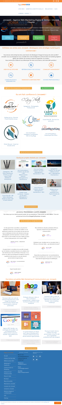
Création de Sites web (11, 69)
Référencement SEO (9, 360)
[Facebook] (33, 356)
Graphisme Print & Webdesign (11, 309)
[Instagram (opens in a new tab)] (55, 1)
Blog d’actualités (8, 381)
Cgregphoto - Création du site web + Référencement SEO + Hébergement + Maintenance (54, 172)
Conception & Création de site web (31, 340)
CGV (5, 395)
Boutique (6, 378)
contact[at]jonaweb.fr (23, 368)
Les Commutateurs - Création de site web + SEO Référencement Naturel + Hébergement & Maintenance (23, 175)
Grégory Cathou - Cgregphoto (18, 241)
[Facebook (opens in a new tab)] (53, 1)
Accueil (6, 355)
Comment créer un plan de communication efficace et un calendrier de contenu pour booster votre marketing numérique (51, 299)
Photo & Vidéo (7, 376)
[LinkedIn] (40, 356)
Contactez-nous (15, 1)
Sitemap (6, 398)
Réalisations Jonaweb (9, 383)
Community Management (51, 69)
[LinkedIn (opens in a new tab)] (56, 1)
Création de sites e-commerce (31, 307)
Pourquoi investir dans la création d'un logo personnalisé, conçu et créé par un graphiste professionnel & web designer (51, 334)
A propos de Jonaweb (9, 386)
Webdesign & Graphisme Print (31, 79)
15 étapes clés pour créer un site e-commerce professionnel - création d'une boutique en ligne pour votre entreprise (31, 300)
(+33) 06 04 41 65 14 (7, 1)
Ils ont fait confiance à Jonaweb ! (31, 95)
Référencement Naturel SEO (13, 340)
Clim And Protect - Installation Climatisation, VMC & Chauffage (31, 134)
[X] (33, 359)
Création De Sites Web (9, 358)
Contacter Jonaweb (9, 388)
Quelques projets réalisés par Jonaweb (31, 158)
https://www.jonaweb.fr (23, 372)
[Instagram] (36, 356)
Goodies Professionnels (51, 79)
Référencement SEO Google (31, 69)
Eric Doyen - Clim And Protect (18, 261)
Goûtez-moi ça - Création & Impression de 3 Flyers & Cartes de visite (54, 192)
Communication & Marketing (10, 311)
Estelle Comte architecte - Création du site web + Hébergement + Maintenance (23, 195)
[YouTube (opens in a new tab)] (58, 1)
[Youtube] (36, 359)
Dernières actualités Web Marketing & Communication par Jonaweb (31, 279)
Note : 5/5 (13, 242)
